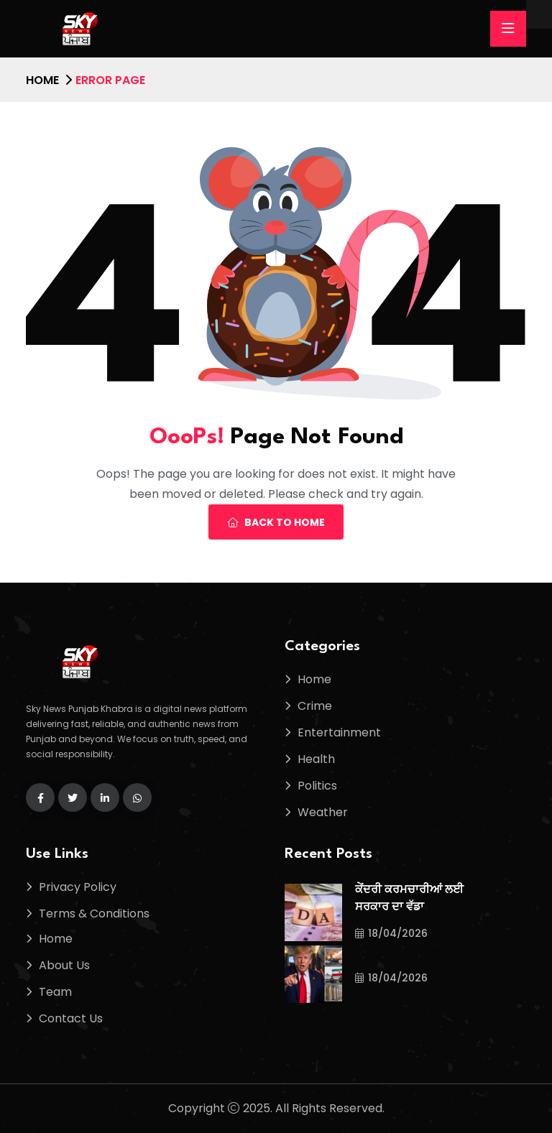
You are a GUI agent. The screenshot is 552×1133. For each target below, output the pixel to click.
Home (42, 80)
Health (316, 759)
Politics (317, 785)
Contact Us (71, 1018)
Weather (323, 812)
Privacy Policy (77, 886)
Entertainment (339, 732)
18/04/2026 (391, 933)
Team (55, 991)
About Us (64, 965)
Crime (315, 705)
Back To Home (276, 522)
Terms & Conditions (94, 913)
